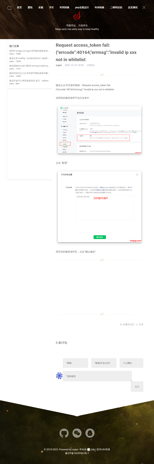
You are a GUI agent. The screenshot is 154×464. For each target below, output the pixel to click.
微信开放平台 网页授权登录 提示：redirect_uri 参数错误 (35, 80)
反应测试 (133, 7)
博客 (51, 7)
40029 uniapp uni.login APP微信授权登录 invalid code (34, 51)
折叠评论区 (127, 324)
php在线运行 (82, 7)
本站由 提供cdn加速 (94, 449)
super (75, 449)
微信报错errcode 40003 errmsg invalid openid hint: (33, 66)
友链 (40, 7)
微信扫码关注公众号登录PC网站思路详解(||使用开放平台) (36, 73)
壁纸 (30, 7)
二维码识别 (116, 7)
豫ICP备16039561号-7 (77, 453)
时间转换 (64, 7)
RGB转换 (99, 7)
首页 (19, 7)
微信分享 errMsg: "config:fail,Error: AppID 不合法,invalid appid (37, 58)
